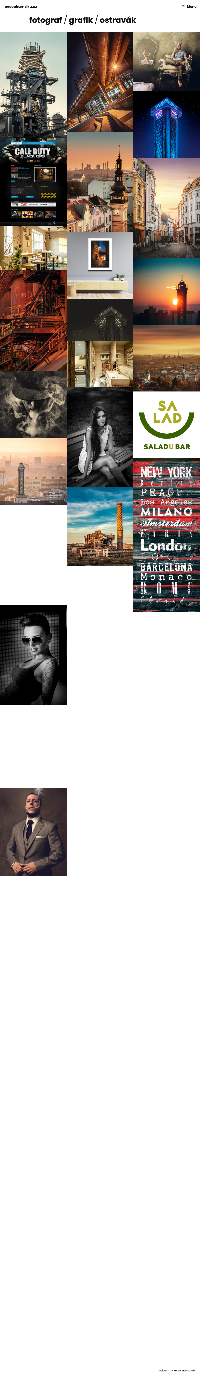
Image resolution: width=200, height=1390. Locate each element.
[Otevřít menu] (188, 6)
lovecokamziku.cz (20, 6)
